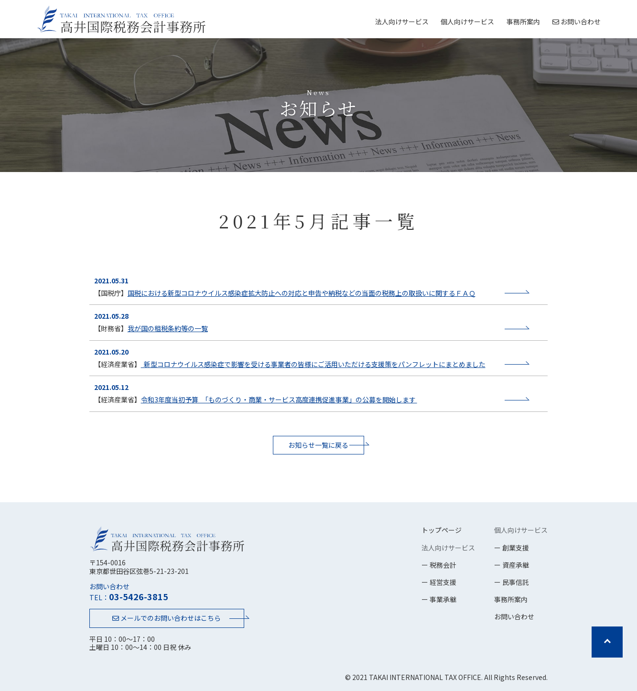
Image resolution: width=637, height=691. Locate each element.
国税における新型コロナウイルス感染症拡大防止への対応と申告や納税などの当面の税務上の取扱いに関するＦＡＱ (301, 293)
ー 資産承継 (511, 565)
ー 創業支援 (511, 547)
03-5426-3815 (138, 596)
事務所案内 (523, 21)
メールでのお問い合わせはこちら (166, 618)
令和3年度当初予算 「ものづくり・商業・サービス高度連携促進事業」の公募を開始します (279, 399)
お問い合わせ (576, 21)
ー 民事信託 (511, 582)
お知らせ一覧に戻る (318, 445)
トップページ (441, 530)
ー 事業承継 (438, 599)
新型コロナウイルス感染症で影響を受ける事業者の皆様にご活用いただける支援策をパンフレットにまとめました (313, 364)
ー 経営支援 (438, 582)
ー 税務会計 (438, 565)
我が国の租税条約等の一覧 (168, 328)
